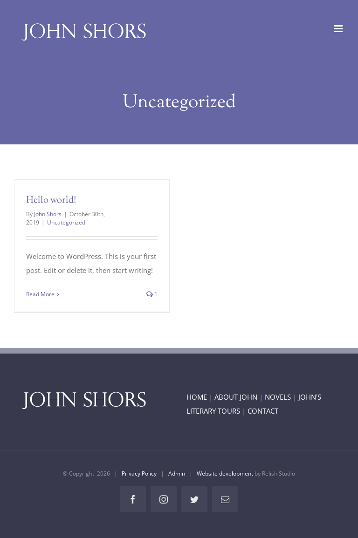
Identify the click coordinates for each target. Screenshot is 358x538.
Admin (176, 473)
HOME (196, 397)
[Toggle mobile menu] (339, 29)
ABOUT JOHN (235, 397)
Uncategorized (66, 222)
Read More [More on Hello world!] (40, 294)
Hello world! (51, 200)
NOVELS (278, 397)
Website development (225, 473)
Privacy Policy (139, 473)
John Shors (48, 214)
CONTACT (263, 410)
